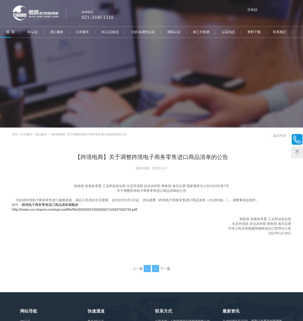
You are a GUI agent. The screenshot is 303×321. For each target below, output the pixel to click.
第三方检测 (199, 32)
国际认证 (172, 32)
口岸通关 (81, 32)
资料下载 (251, 32)
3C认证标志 (109, 32)
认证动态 (226, 32)
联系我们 (276, 32)
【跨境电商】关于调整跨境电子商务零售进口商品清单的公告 (88, 134)
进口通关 (41, 134)
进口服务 (56, 32)
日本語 (252, 10)
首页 (15, 134)
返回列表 (279, 135)
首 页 (10, 32)
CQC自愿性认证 (141, 32)
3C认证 (32, 32)
